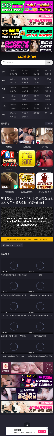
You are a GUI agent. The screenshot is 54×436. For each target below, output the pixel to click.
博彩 (3, 72)
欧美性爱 (48, 87)
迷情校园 (13, 108)
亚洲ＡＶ (13, 79)
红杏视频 (13, 117)
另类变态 (48, 91)
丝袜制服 (25, 82)
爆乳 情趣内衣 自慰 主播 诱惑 (12, 245)
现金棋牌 (37, 74)
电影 (3, 89)
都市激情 (13, 104)
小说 (3, 106)
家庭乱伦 (25, 104)
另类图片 (48, 100)
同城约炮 (13, 113)
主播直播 (37, 82)
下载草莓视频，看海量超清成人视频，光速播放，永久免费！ (29, 239)
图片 (3, 97)
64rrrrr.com (27, 57)
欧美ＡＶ (37, 79)
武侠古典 (48, 104)
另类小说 (25, 108)
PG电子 (13, 70)
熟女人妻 (13, 82)
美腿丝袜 (13, 100)
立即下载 (42, 431)
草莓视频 (37, 113)
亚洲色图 (25, 96)
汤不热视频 (48, 113)
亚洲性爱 (13, 87)
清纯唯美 (25, 100)
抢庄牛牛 (48, 74)
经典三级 (25, 91)
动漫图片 (48, 96)
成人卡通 (37, 87)
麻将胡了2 (13, 74)
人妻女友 (37, 104)
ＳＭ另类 (48, 82)
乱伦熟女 (37, 91)
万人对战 (37, 70)
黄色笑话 (37, 108)
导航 (3, 114)
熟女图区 (37, 100)
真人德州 (25, 70)
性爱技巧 (48, 108)
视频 (3, 80)
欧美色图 (37, 96)
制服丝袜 (13, 91)
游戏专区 (48, 70)
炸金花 (25, 74)
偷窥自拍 (13, 96)
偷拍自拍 (25, 87)
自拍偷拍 (25, 79)
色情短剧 (25, 117)
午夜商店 (25, 113)
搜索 (48, 62)
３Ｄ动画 (48, 79)
